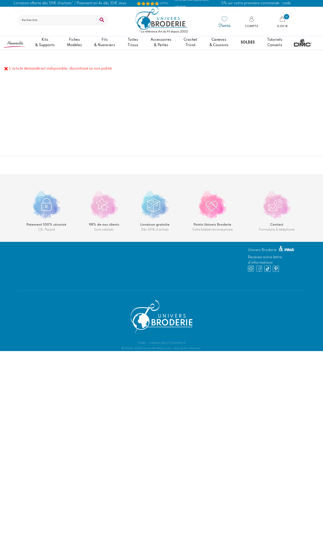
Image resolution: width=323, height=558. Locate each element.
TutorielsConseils (274, 42)
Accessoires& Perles (161, 42)
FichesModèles (74, 42)
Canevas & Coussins (218, 42)
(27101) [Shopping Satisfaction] (164, 3)
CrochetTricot (190, 42)
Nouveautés (15, 42)
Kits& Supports (45, 42)
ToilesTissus (132, 42)
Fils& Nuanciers (104, 42)
